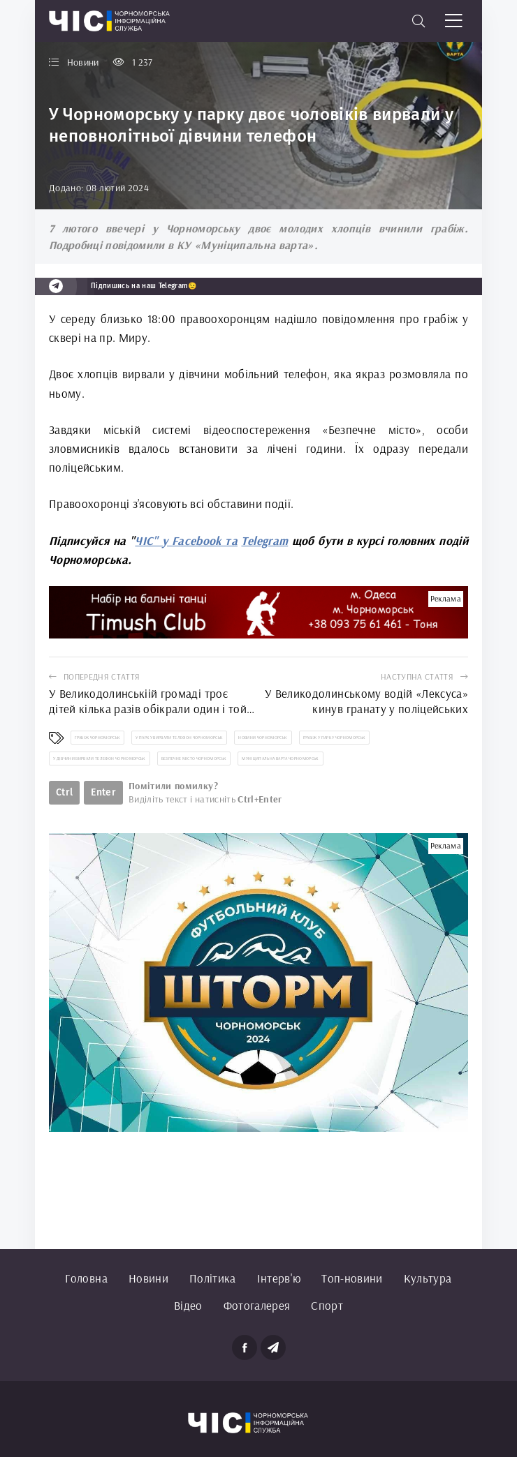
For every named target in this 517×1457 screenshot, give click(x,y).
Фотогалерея (257, 1305)
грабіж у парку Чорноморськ (334, 737)
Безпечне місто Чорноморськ (194, 758)
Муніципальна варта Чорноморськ (280, 758)
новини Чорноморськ (262, 737)
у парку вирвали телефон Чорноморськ (179, 737)
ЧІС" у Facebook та (186, 540)
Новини (148, 1278)
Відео (188, 1305)
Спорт (327, 1305)
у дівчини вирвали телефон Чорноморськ (99, 758)
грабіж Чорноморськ (97, 737)
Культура (428, 1278)
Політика (212, 1278)
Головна (86, 1278)
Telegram (264, 540)
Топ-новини (351, 1278)
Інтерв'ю (279, 1278)
